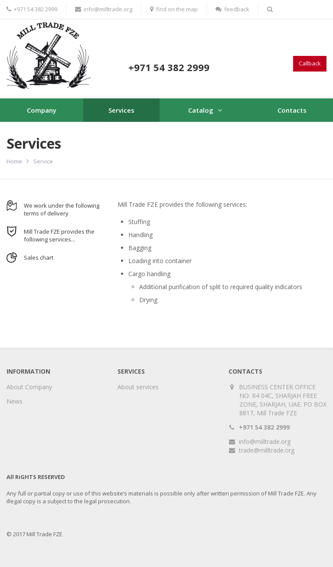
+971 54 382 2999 (264, 427)
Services (121, 110)
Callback (310, 63)
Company (41, 110)
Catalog (200, 110)
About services (138, 387)
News (15, 401)
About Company (29, 387)
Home (14, 161)
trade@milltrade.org (266, 450)
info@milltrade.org (265, 441)
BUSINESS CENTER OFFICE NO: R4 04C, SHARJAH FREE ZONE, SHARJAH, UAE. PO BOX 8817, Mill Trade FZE (282, 400)
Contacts (292, 110)
